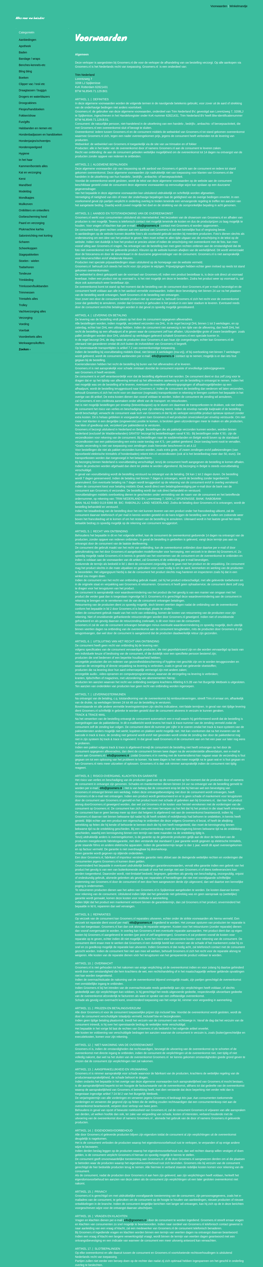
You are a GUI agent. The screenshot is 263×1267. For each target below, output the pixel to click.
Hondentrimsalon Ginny (65, 9)
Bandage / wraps (29, 58)
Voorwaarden (219, 6)
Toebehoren (26, 267)
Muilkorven (26, 204)
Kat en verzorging (30, 172)
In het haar (26, 159)
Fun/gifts (24, 122)
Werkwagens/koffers (32, 343)
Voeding (24, 324)
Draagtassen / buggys (33, 90)
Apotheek (25, 46)
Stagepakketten (29, 254)
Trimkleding (26, 279)
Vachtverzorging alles (32, 311)
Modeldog (25, 191)
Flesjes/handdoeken (31, 109)
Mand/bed (25, 185)
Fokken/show (27, 115)
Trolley (23, 305)
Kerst (22, 178)
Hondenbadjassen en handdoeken (40, 134)
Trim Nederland (85, 74)
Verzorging (26, 317)
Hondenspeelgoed (30, 147)
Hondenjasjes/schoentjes (35, 140)
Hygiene (24, 153)
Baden (23, 52)
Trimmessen (27, 292)
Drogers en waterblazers (34, 96)
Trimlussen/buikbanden (33, 286)
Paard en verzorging (32, 223)
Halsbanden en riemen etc (35, 128)
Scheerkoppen (28, 248)
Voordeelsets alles (30, 336)
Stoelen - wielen (29, 260)
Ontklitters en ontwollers (34, 210)
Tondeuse (25, 273)
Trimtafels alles (28, 298)
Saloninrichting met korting (35, 235)
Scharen (24, 242)
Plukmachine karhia (31, 229)
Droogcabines (27, 103)
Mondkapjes (26, 197)
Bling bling (25, 71)
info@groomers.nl (148, 225)
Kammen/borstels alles (33, 166)
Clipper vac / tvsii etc (32, 84)
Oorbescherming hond (33, 216)
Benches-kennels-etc (32, 65)
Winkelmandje (239, 6)
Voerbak (24, 330)
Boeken (23, 77)
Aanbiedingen (27, 39)
